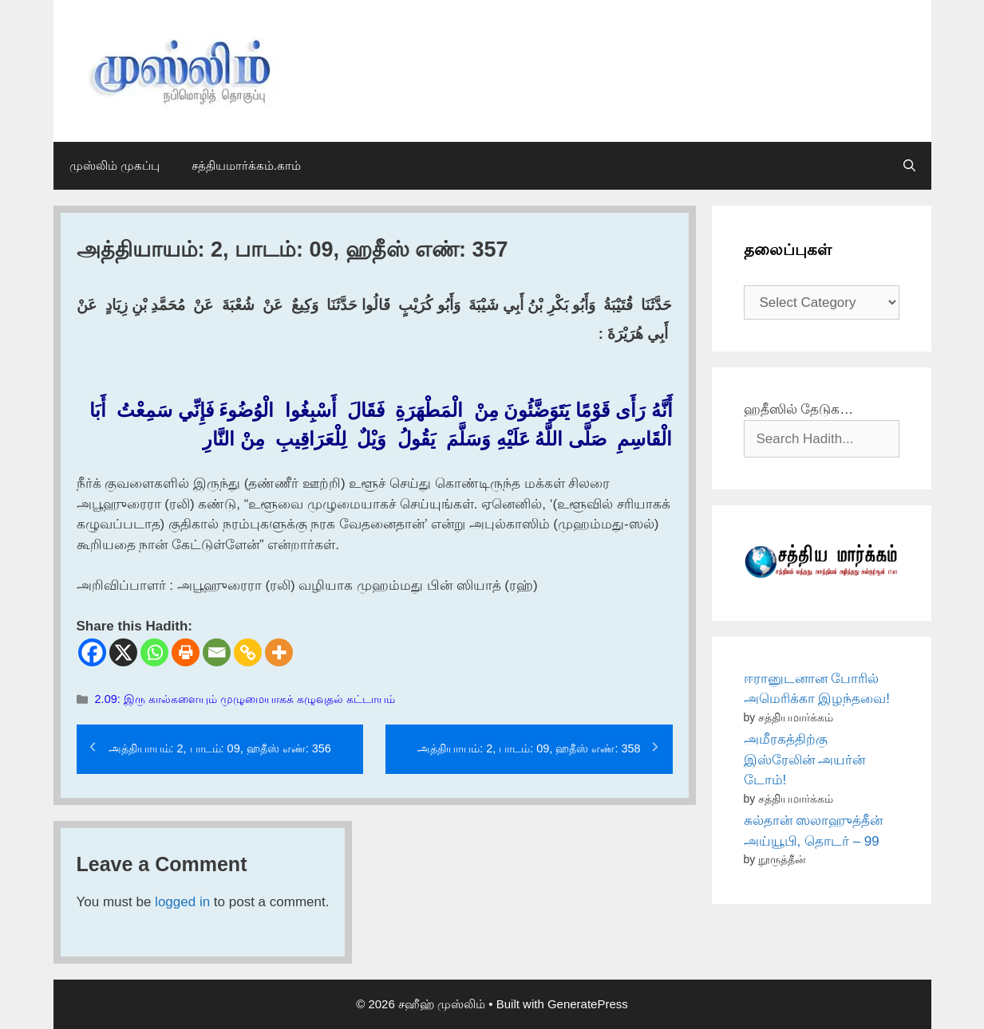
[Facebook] (92, 652)
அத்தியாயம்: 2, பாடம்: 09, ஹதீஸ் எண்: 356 (220, 748)
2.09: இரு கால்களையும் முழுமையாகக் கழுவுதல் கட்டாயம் (245, 699)
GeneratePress (587, 1004)
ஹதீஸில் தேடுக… (799, 409)
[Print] (186, 652)
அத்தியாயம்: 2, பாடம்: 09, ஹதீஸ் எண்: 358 (528, 748)
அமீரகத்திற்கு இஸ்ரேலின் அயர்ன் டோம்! (805, 759)
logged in (182, 901)
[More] (279, 652)
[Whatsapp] (154, 652)
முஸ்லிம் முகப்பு (114, 165)
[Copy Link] (248, 652)
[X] (123, 652)
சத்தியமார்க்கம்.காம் (246, 165)
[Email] (217, 652)
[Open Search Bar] (909, 166)
